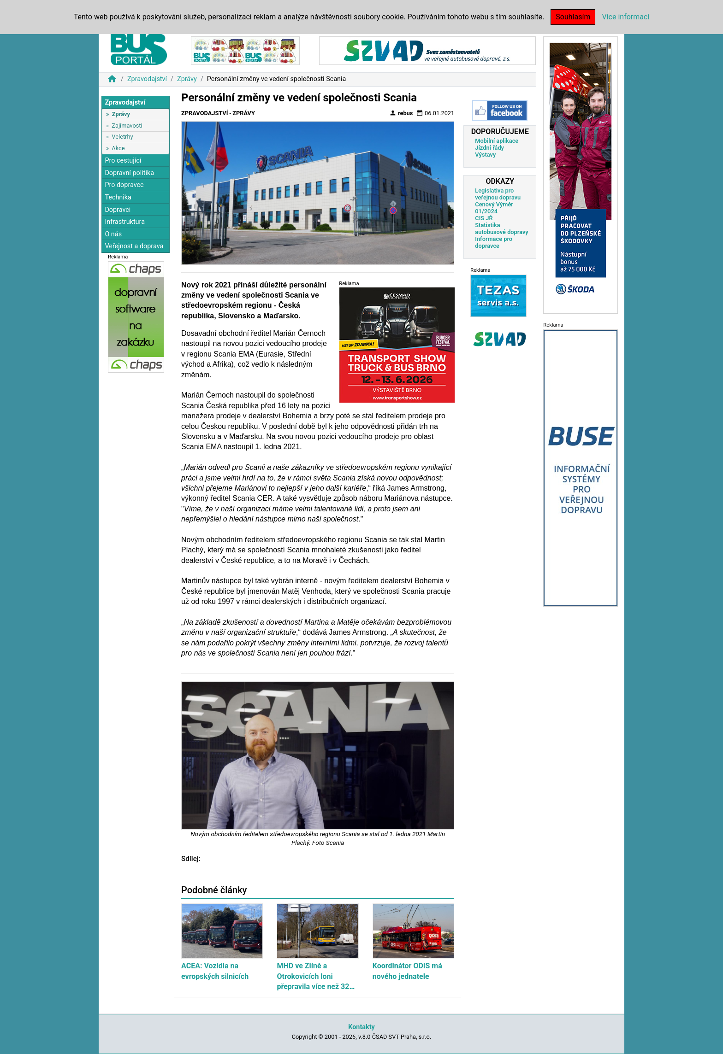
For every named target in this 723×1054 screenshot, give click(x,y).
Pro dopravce (124, 185)
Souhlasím (573, 16)
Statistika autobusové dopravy (501, 228)
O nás (113, 234)
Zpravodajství (147, 79)
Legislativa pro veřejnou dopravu (498, 194)
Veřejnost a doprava (134, 246)
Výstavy (485, 154)
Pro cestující (123, 160)
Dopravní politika (129, 173)
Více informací (625, 16)
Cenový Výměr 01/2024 (494, 208)
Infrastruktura (125, 222)
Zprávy (187, 79)
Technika (118, 197)
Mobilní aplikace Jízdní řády (496, 144)
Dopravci (117, 210)
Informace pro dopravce (493, 242)
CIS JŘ (483, 218)
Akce (118, 148)
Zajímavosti (127, 125)
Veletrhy (122, 136)
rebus (401, 113)
